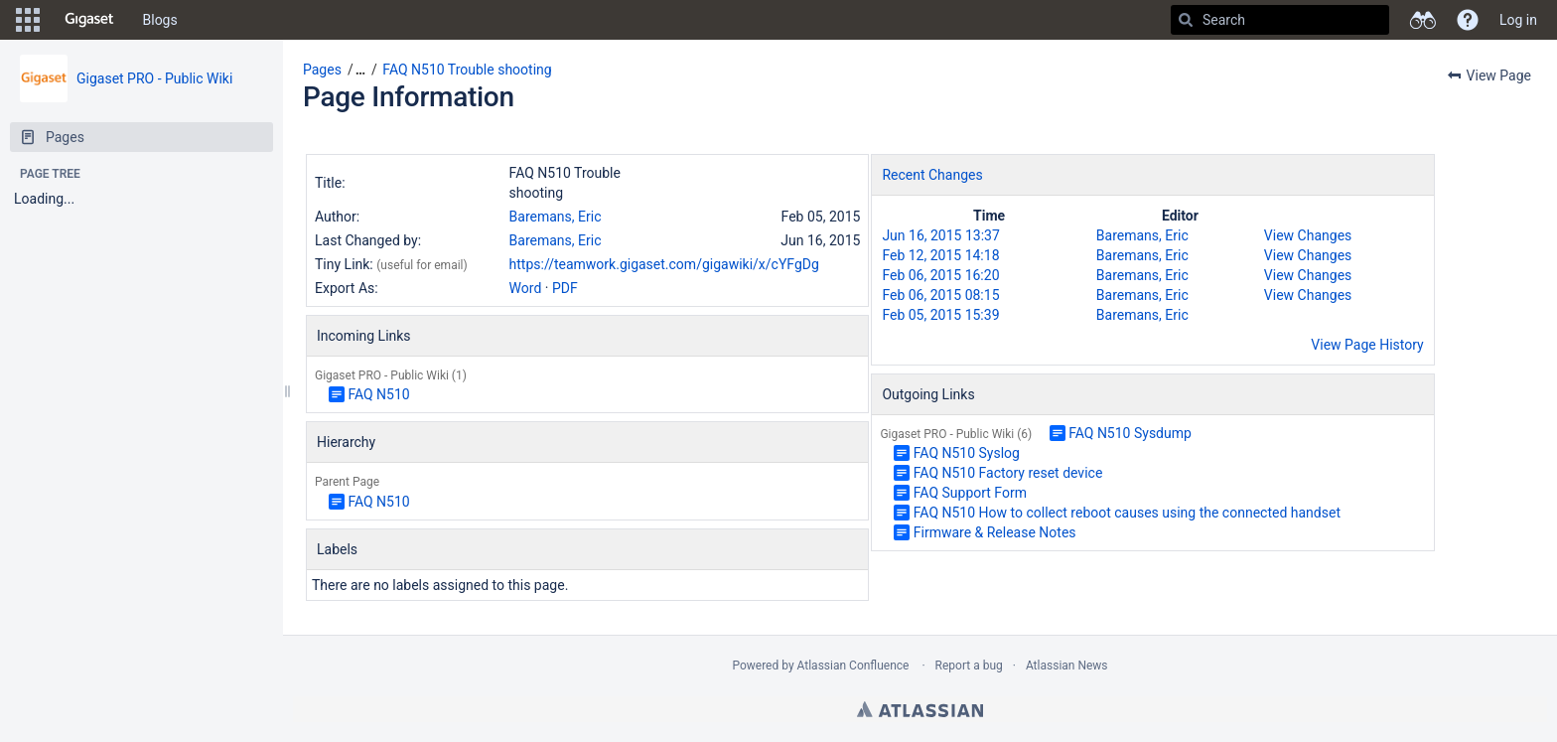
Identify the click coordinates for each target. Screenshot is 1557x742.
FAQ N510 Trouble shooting (466, 69)
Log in (1518, 20)
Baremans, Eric (555, 216)
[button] (28, 20)
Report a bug (969, 665)
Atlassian (920, 709)
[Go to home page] (89, 20)
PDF (565, 288)
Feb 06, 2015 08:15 (940, 295)
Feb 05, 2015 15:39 (940, 315)
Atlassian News (1067, 665)
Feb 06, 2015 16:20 (940, 275)
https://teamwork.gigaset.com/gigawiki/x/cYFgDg (664, 264)
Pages (322, 69)
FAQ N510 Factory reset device (1008, 473)
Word (525, 288)
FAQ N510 (378, 394)
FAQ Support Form (970, 493)
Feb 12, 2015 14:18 (940, 255)
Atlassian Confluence (853, 665)
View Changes (1307, 235)
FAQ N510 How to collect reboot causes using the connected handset (1127, 512)
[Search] (1186, 20)
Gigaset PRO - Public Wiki (154, 78)
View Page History (1367, 345)
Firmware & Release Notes (995, 532)
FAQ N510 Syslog (967, 453)
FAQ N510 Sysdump (1130, 433)
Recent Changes (932, 175)
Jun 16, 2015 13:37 (940, 235)
